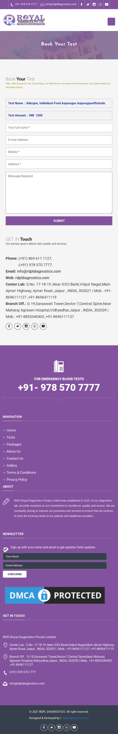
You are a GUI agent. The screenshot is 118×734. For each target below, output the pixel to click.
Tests (11, 437)
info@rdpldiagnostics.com (59, 5)
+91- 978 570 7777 (23, 5)
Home (11, 430)
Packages (14, 444)
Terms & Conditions (21, 472)
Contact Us (15, 458)
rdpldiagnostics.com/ (75, 718)
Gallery (12, 465)
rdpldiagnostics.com (32, 277)
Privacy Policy (17, 480)
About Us (13, 451)
